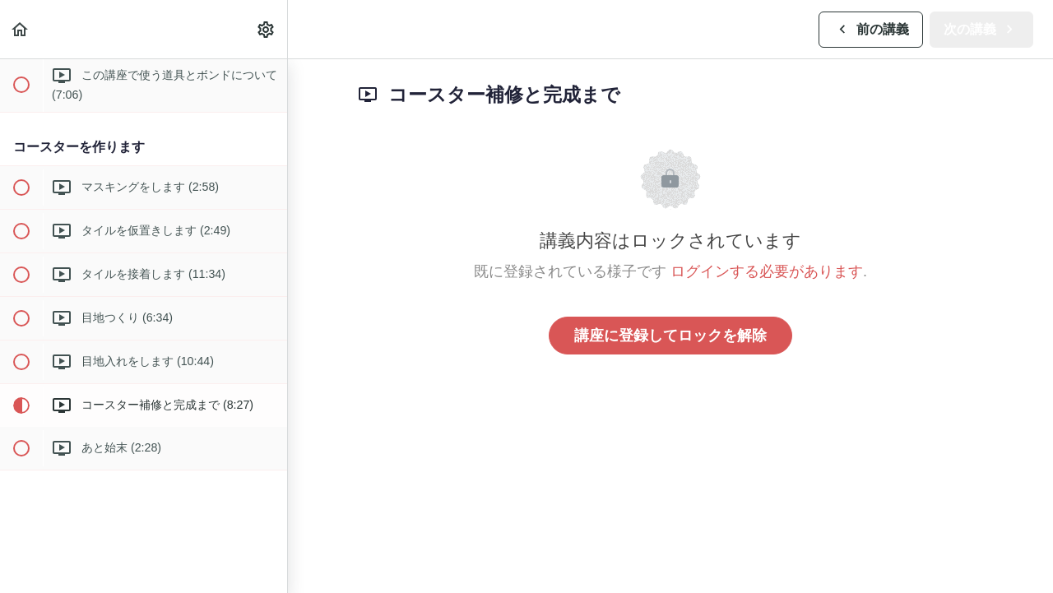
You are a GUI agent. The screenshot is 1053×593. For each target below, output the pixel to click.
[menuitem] (266, 29)
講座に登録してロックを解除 (670, 335)
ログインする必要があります (766, 271)
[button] (20, 29)
